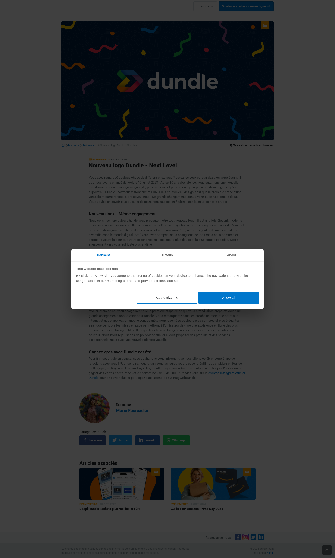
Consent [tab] (103, 255)
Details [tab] (167, 255)
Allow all (228, 297)
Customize (167, 297)
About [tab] (231, 255)
